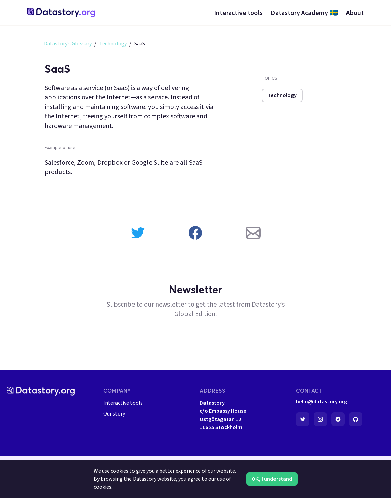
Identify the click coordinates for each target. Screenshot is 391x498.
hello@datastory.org (321, 401)
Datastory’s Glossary (68, 44)
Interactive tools (123, 403)
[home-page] (61, 12)
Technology (113, 44)
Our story (114, 414)
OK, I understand (272, 479)
